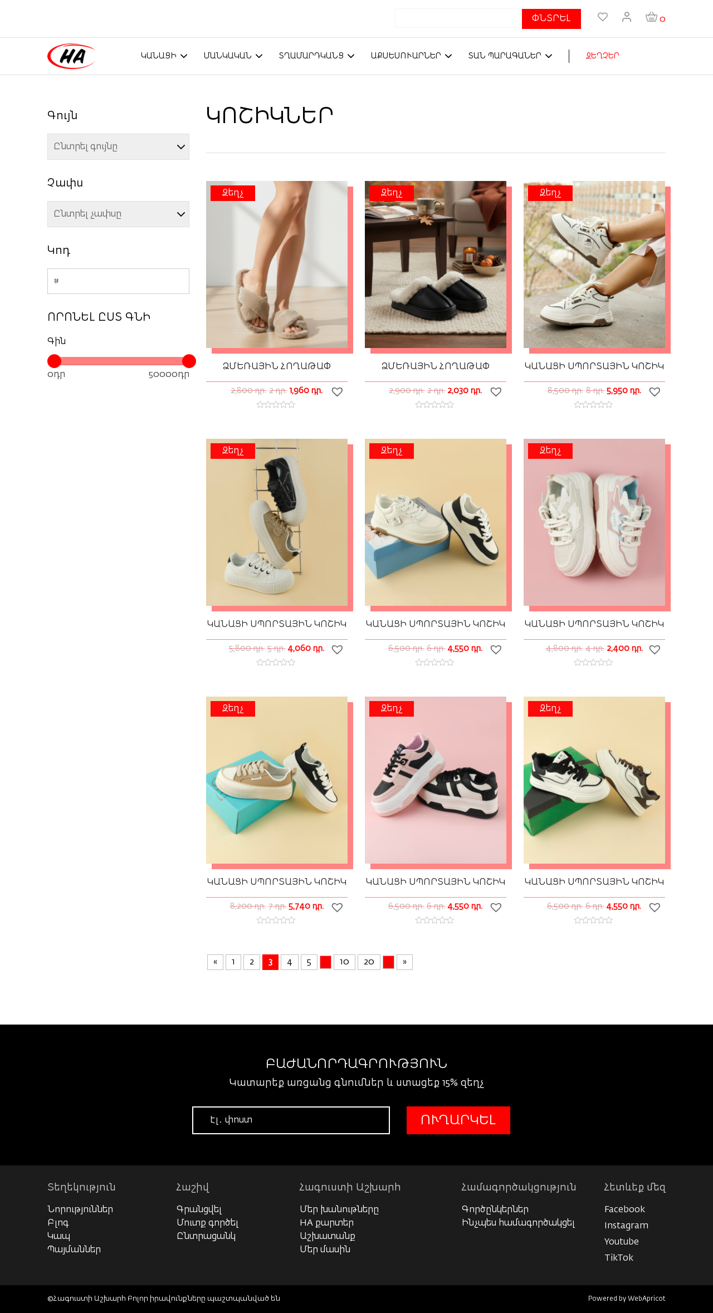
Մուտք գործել (207, 1223)
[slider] (54, 361)
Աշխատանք (327, 1236)
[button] (339, 391)
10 (344, 962)
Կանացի (159, 56)
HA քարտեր (327, 1223)
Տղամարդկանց (311, 56)
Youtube (621, 1242)
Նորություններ (80, 1210)
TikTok (618, 1258)
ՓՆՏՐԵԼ (551, 18)
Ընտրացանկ (206, 1236)
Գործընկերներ (495, 1210)
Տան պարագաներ (504, 56)
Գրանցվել (199, 1210)
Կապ (58, 1236)
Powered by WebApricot (627, 1299)
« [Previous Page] (215, 962)
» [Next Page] (405, 962)
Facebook (624, 1210)
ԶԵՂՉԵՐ (602, 56)
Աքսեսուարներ (406, 56)
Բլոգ (58, 1223)
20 (369, 962)
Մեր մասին (325, 1250)
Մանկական (228, 56)
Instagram (626, 1226)
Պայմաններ (74, 1250)
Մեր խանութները (339, 1210)
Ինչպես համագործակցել (518, 1223)
